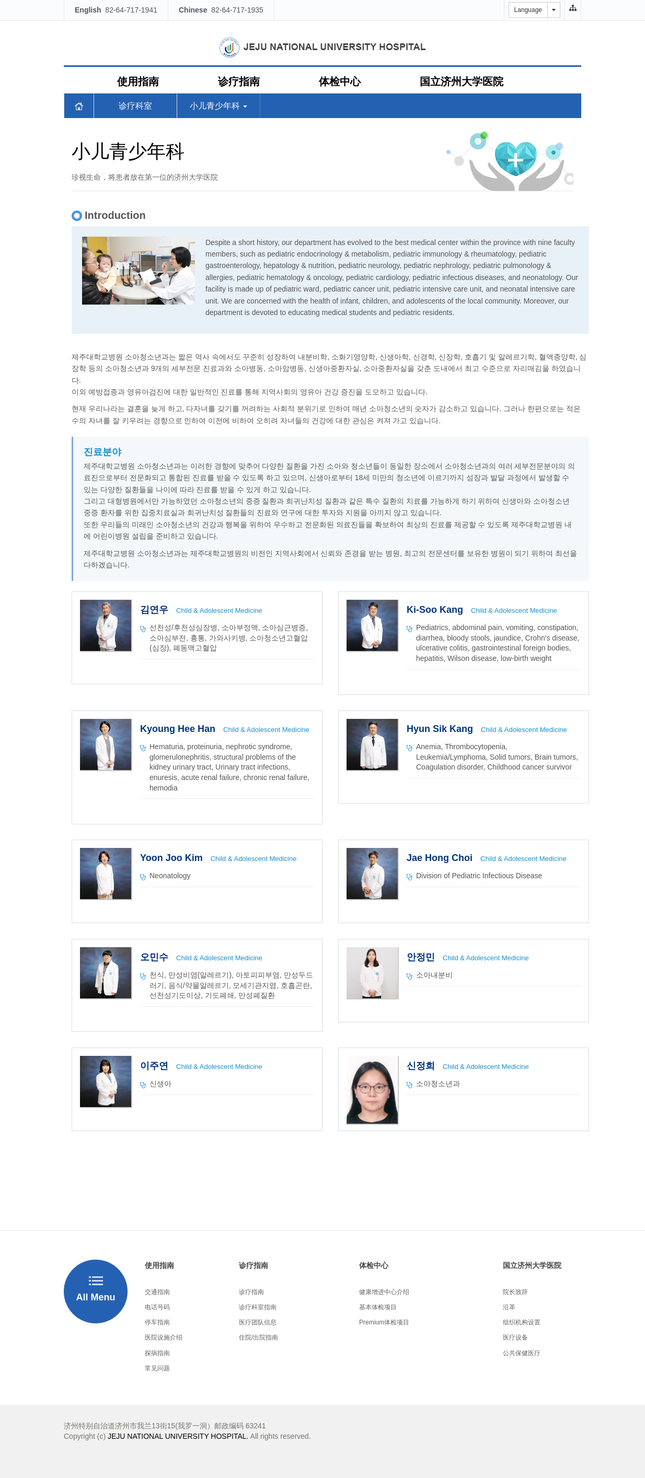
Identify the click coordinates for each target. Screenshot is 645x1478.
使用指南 (138, 81)
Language (528, 10)
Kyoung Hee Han (179, 729)
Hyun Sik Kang (441, 729)
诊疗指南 (239, 81)
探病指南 (157, 1353)
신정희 (422, 1066)
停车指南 (157, 1322)
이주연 (155, 1066)
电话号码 (157, 1307)
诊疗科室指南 (258, 1307)
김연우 (155, 609)
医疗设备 (515, 1337)
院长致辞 (515, 1292)
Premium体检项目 (384, 1322)
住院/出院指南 (258, 1337)
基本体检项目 (378, 1307)
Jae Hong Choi (441, 858)
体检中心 (340, 81)
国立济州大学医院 (461, 81)
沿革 (509, 1307)
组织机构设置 (521, 1322)
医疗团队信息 (258, 1322)
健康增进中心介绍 (384, 1292)
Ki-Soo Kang (436, 609)
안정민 (422, 957)
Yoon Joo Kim (172, 858)
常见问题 (157, 1368)
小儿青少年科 (218, 105)
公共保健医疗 (521, 1353)
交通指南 (157, 1292)
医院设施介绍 (163, 1337)
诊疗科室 (135, 105)
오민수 (155, 957)
